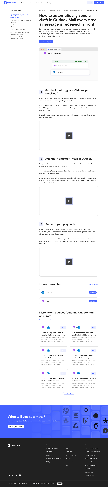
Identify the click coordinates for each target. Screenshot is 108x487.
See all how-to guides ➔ (46, 320)
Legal (23, 483)
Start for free (99, 3)
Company (87, 468)
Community (69, 458)
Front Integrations (55, 10)
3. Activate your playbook (18, 29)
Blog (67, 465)
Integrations (42, 10)
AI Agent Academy (71, 455)
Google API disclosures (38, 483)
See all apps (93, 284)
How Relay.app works (52, 448)
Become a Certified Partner (92, 451)
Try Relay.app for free (16, 427)
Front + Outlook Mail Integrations (73, 10)
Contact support (89, 475)
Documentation (70, 462)
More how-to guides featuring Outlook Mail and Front (18, 38)
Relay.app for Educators (92, 458)
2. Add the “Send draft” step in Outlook (19, 26)
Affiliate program (90, 455)
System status (89, 472)
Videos (67, 448)
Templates (49, 455)
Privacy (28, 483)
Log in (90, 3)
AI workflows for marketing (53, 458)
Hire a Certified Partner (91, 448)
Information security (91, 465)
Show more (68, 393)
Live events (69, 451)
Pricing (49, 3)
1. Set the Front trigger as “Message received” (21, 21)
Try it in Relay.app (46, 42)
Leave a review (89, 462)
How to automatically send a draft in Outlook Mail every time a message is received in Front (20, 15)
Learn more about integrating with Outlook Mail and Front (19, 33)
